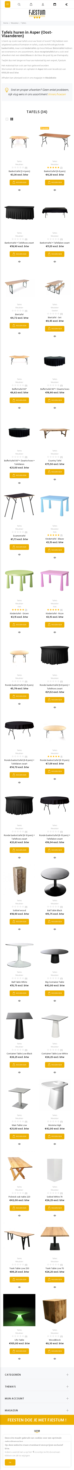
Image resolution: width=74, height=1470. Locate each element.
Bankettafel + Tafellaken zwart (55, 243)
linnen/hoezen (57, 94)
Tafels (23, 23)
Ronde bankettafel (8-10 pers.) (54, 760)
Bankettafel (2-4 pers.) (19, 171)
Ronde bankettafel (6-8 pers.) (19, 685)
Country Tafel (54, 461)
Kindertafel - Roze (55, 613)
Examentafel (19, 536)
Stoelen (55, 310)
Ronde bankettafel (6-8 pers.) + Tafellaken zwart (19, 762)
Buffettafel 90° (19, 389)
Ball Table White (19, 982)
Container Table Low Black (19, 1054)
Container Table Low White (55, 1054)
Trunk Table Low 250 (19, 1268)
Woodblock (55, 1340)
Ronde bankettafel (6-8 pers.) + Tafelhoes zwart (55, 687)
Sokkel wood (19, 910)
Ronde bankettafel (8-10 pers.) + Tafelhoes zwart (19, 837)
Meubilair (15, 23)
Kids (54, 532)
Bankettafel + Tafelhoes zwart (19, 243)
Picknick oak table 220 (19, 1197)
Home (5, 23)
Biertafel (19, 314)
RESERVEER (21, 182)
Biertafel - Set (54, 317)
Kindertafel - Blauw (55, 539)
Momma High (54, 1125)
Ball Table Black (54, 910)
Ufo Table (19, 1340)
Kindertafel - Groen (19, 613)
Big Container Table (54, 982)
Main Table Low (19, 1125)
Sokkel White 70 (55, 1197)
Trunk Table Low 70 (55, 1268)
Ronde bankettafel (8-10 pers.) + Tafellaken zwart (54, 837)
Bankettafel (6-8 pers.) (54, 171)
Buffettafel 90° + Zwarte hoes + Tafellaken (19, 462)
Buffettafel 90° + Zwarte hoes (54, 389)
